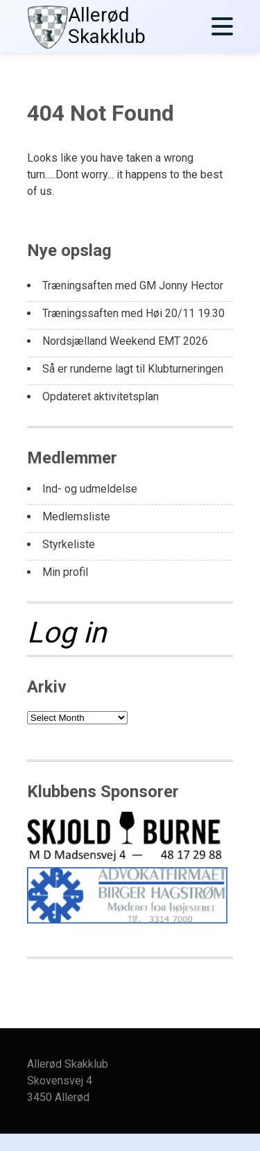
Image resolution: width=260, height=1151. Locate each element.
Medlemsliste (76, 516)
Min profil (65, 572)
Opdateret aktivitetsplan (100, 396)
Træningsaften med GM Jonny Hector (132, 285)
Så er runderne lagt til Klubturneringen (132, 368)
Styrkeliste (68, 544)
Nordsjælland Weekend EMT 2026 (125, 341)
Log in (66, 632)
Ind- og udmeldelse (89, 488)
